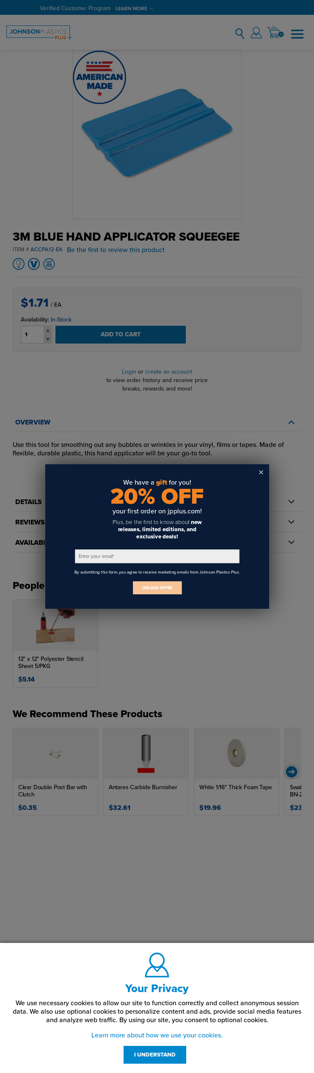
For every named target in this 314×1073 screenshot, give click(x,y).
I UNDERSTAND (155, 1054)
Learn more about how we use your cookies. (157, 1035)
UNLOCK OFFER (157, 587)
